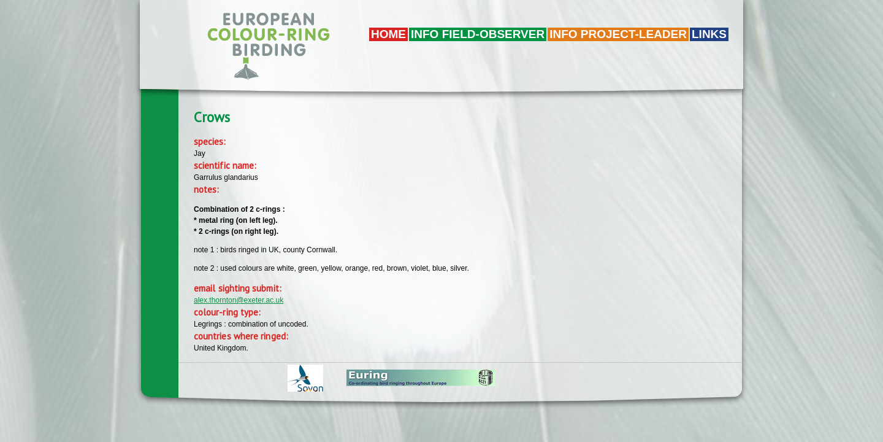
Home (388, 34)
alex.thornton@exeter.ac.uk (238, 300)
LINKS (709, 34)
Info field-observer (478, 34)
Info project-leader (618, 34)
